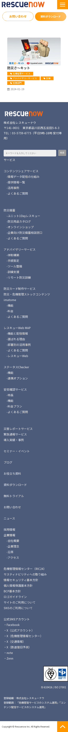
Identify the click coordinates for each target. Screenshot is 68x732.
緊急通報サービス (15, 434)
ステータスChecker (16, 367)
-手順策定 (11, 260)
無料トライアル (14, 495)
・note (8, 652)
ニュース (9, 518)
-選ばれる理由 (14, 339)
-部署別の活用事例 (17, 344)
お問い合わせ (18, 16)
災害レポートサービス (18, 428)
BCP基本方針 (12, 591)
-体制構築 (11, 255)
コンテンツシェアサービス (21, 170)
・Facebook (12, 624)
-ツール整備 (13, 266)
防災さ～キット (18, 67)
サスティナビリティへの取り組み (25, 574)
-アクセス (11, 557)
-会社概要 (11, 540)
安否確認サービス (15, 389)
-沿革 (8, 551)
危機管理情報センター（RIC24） (25, 568)
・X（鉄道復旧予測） (17, 647)
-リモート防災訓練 (17, 277)
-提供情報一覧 (14, 182)
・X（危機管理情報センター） (23, 635)
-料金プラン (13, 406)
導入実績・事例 (14, 439)
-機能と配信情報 (16, 333)
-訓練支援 (11, 271)
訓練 (48, 78)
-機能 (8, 305)
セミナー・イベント (17, 451)
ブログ (8, 462)
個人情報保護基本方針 (18, 585)
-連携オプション (16, 378)
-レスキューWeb (16, 355)
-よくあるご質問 (16, 193)
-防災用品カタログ (17, 221)
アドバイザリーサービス (25, 78)
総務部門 (17, 82)
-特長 (8, 395)
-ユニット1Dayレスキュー (22, 215)
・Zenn (8, 658)
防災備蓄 (9, 210)
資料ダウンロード (50, 16)
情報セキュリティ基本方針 (21, 579)
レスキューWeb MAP (17, 327)
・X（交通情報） (15, 641)
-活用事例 (11, 187)
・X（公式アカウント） (19, 630)
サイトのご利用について (20, 602)
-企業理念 (11, 546)
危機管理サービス (21, 73)
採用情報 (9, 529)
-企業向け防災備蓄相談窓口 (23, 232)
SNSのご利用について (18, 607)
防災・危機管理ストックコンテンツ (27, 294)
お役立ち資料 (12, 473)
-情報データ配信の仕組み (22, 176)
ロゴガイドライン (15, 596)
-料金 (8, 311)
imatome (10, 299)
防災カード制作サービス (20, 288)
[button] (62, 4)
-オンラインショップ (19, 227)
